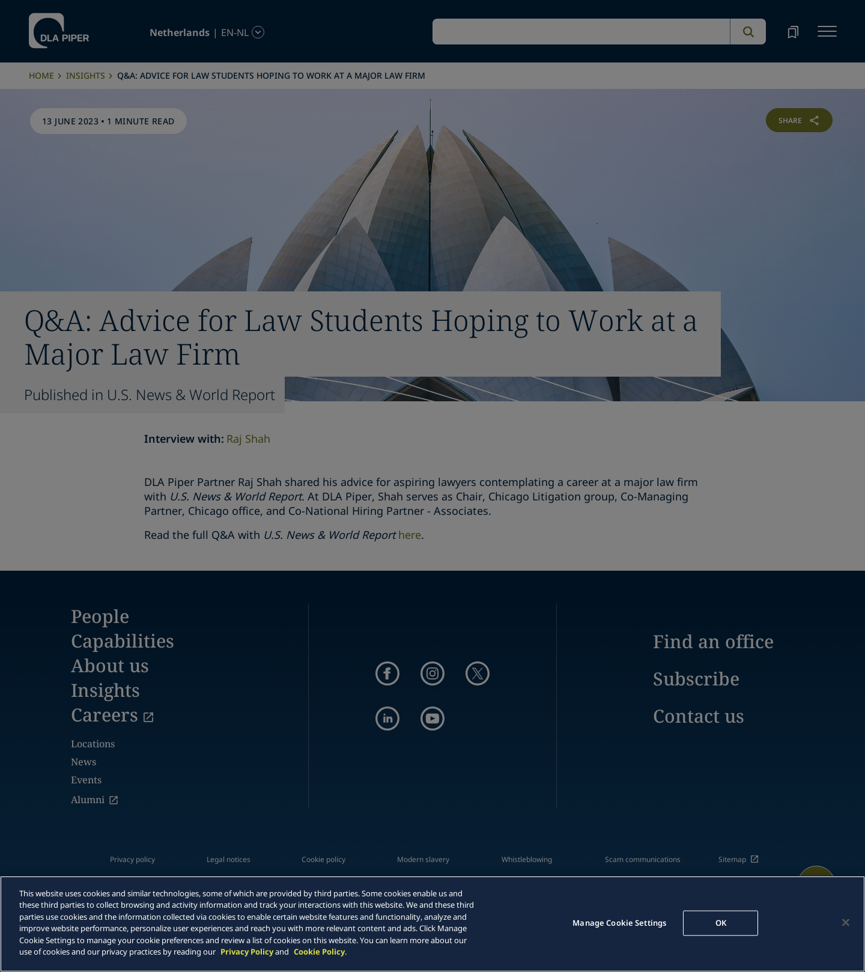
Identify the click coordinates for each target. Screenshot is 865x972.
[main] (432, 924)
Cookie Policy (319, 951)
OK (720, 922)
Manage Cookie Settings (619, 922)
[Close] (846, 922)
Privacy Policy (246, 951)
